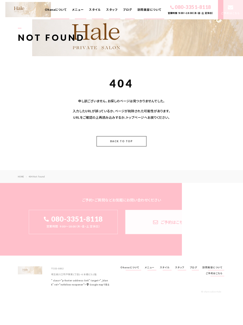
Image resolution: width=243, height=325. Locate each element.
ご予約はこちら (214, 273)
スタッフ (112, 9)
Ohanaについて (56, 9)
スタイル (95, 9)
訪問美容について (149, 9)
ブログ (127, 9)
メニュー (78, 9)
